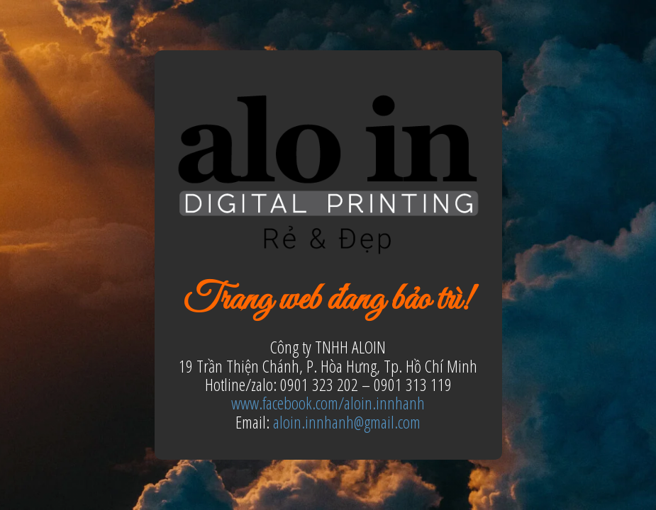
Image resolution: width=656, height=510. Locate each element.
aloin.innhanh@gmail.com (347, 422)
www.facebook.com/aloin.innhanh (328, 402)
